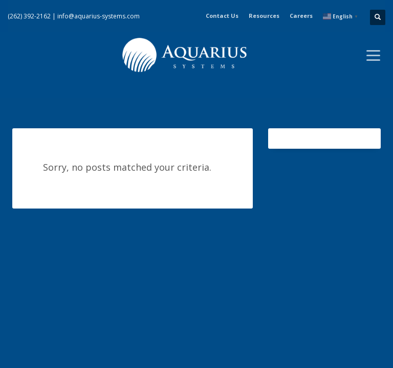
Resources (264, 15)
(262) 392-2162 (29, 16)
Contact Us (222, 15)
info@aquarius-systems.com (98, 16)
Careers (301, 15)
